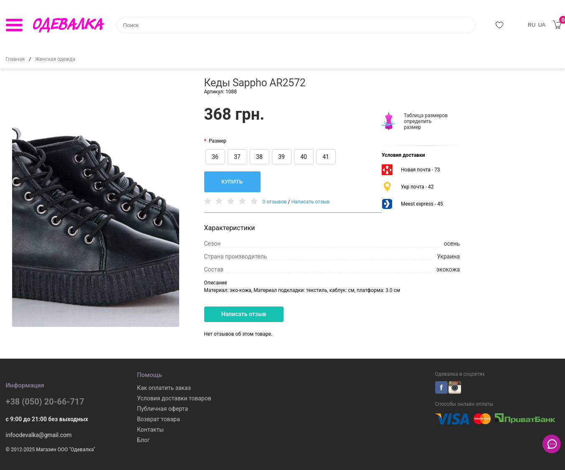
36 (215, 156)
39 (281, 156)
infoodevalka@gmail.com (39, 435)
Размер (217, 141)
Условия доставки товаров (174, 398)
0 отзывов (274, 202)
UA (541, 25)
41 (325, 156)
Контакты (150, 429)
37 (237, 156)
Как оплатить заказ (164, 388)
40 (303, 156)
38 (259, 156)
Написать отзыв (310, 202)
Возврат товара (158, 419)
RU (532, 25)
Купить (232, 182)
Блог (143, 440)
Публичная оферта (162, 408)
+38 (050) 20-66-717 (45, 402)
